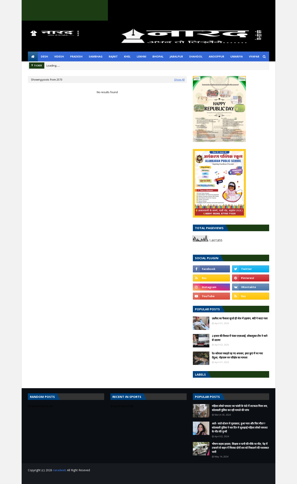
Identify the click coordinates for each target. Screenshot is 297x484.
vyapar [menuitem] (254, 56)
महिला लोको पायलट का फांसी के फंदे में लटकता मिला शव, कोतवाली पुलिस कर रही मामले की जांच (240, 408)
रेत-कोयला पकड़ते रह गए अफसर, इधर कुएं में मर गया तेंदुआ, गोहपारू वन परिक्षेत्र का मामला (237, 355)
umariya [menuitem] (236, 56)
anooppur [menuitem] (216, 56)
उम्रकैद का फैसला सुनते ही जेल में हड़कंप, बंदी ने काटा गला (240, 318)
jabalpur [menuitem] (176, 56)
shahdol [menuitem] (196, 56)
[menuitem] (33, 56)
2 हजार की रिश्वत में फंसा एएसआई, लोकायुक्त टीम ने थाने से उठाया (239, 338)
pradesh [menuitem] (76, 56)
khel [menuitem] (127, 56)
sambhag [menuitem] (96, 56)
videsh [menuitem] (59, 56)
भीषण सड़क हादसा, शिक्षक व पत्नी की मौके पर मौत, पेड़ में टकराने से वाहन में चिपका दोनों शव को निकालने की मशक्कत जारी (240, 448)
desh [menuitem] (44, 56)
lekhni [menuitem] (141, 56)
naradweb (59, 470)
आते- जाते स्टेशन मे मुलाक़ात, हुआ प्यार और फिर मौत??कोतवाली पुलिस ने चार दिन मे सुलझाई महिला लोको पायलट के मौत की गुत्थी (240, 427)
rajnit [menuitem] (113, 56)
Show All (179, 79)
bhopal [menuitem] (158, 56)
